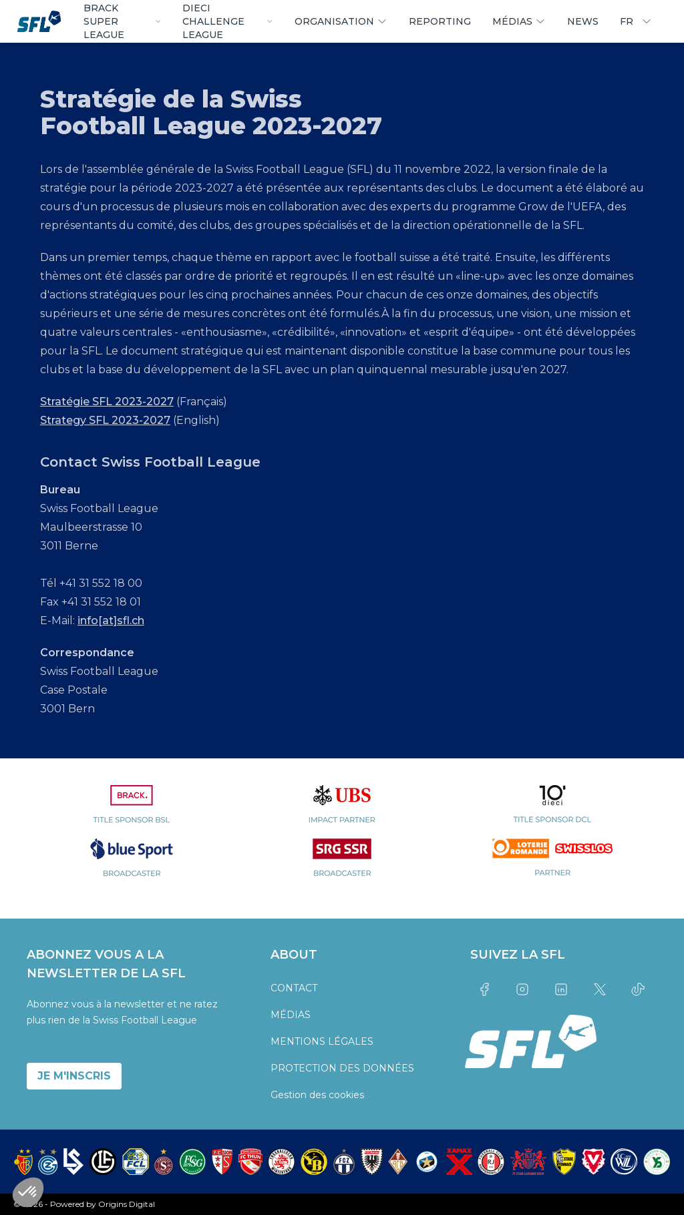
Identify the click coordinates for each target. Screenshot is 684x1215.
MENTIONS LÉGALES (322, 1041)
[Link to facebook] (484, 989)
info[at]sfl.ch (110, 620)
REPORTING (440, 21)
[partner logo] (132, 811)
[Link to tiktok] (638, 989)
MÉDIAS (291, 1015)
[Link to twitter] (599, 989)
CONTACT (294, 988)
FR (636, 21)
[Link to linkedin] (561, 989)
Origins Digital (126, 1204)
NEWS (582, 21)
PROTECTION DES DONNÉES (342, 1068)
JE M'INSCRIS (74, 1075)
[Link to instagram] (523, 989)
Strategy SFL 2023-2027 (105, 420)
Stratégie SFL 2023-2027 (107, 401)
